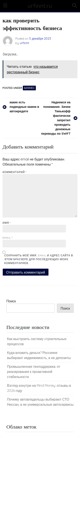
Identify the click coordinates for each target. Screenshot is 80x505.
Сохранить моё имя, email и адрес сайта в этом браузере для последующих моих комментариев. (38, 259)
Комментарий (14, 172)
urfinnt (24, 43)
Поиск (11, 301)
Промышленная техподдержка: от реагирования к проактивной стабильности (33, 371)
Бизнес (29, 87)
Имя (7, 222)
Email (8, 237)
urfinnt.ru (39, 5)
